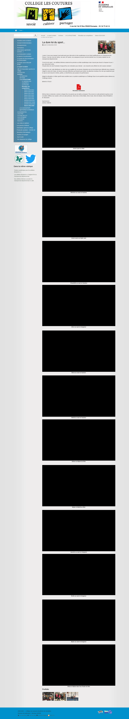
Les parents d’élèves (23, 125)
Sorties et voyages (22, 134)
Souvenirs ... (20, 120)
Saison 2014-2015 (29, 97)
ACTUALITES (21, 72)
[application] (78, 127)
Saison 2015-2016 (29, 98)
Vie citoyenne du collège (24, 139)
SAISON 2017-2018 (29, 102)
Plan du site (31, 715)
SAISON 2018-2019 (29, 104)
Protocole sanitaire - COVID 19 (26, 130)
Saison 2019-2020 (100, 35)
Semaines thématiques (23, 132)
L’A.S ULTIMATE (21, 117)
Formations (20, 47)
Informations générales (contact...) (24, 50)
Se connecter (22, 715)
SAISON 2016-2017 (29, 100)
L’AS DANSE (20, 119)
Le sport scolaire (51, 35)
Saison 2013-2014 (29, 90)
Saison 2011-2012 (29, 93)
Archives (60, 35)
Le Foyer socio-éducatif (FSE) (24, 63)
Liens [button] (21, 30)
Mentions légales (41, 715)
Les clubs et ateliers (23, 123)
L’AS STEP (20, 113)
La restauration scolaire (24, 54)
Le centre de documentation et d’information (25, 59)
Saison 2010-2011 (29, 91)
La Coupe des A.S (22, 115)
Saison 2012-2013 (29, 95)
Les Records (25, 84)
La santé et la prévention (24, 56)
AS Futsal (22, 77)
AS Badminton (23, 76)
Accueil (43, 35)
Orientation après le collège (25, 127)
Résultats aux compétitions (85, 35)
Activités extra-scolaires (24, 40)
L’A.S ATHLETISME (70, 35)
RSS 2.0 (51, 715)
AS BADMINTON (22, 112)
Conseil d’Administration (24, 43)
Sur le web (20, 137)
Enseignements (21, 45)
